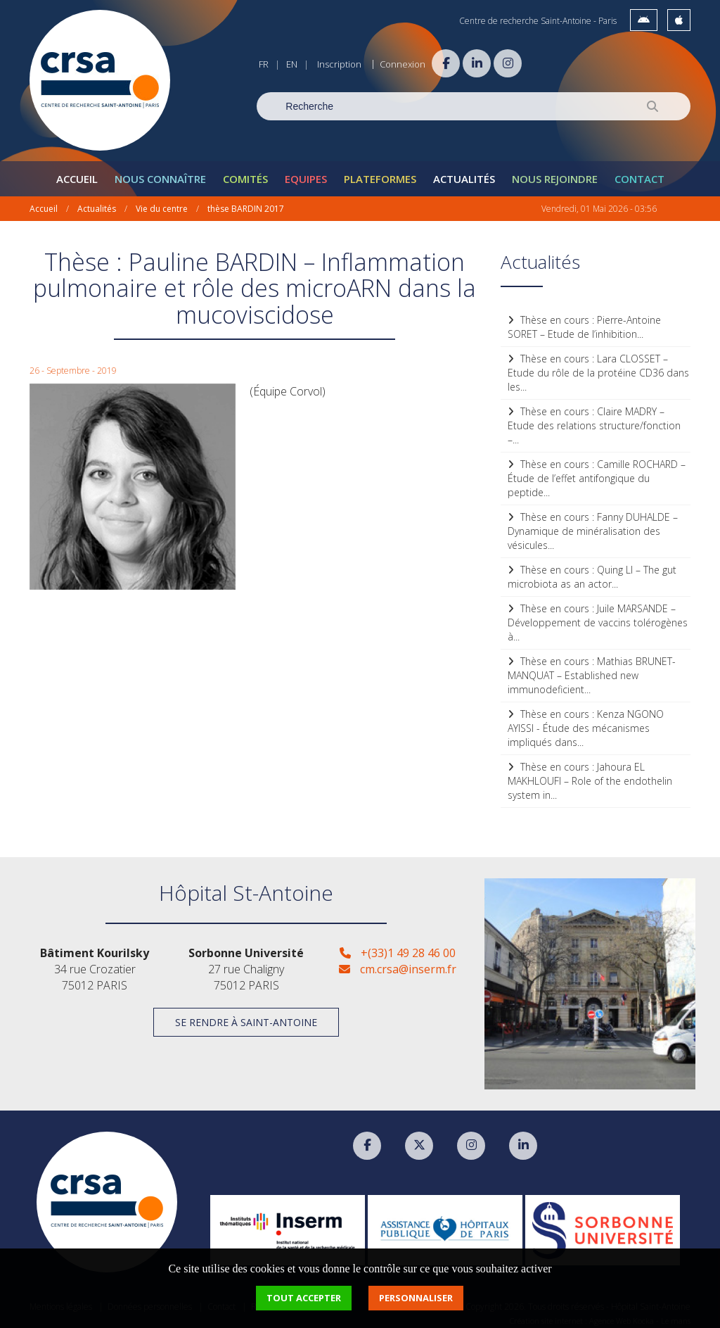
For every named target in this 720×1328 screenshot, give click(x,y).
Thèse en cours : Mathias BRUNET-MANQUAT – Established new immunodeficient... (592, 669)
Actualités (464, 173)
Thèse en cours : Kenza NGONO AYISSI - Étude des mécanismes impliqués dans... (586, 722)
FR (264, 64)
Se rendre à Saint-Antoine (246, 1017)
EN (291, 64)
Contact (639, 173)
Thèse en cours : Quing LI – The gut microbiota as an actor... (592, 571)
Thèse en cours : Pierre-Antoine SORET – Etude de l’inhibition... (584, 321)
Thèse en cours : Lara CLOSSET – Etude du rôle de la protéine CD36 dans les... (598, 367)
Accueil (77, 173)
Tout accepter (303, 1297)
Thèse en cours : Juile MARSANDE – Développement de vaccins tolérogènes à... (598, 617)
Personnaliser (416, 1297)
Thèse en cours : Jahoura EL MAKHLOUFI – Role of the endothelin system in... (590, 775)
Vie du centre (162, 203)
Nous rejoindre (555, 173)
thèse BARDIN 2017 (245, 203)
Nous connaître (160, 173)
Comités (245, 173)
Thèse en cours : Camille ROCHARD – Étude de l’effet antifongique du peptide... (597, 472)
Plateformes (380, 173)
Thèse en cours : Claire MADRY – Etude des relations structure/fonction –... (594, 420)
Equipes (306, 173)
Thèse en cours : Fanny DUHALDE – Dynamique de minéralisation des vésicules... (593, 525)
